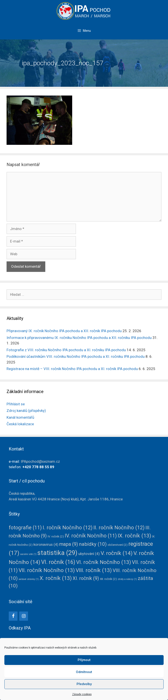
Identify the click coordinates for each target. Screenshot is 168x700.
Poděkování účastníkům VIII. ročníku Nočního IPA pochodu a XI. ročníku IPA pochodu (76, 356)
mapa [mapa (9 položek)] (68, 544)
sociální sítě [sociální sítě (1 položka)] (28, 554)
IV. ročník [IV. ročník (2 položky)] (56, 536)
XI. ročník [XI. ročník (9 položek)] (86, 578)
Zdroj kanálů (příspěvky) (26, 410)
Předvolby (84, 684)
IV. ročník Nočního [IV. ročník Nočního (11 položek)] (91, 536)
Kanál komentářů (20, 417)
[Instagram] (23, 616)
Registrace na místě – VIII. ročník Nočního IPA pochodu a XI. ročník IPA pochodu (72, 369)
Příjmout (84, 660)
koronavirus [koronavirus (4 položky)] (45, 544)
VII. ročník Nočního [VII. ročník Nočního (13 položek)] (47, 570)
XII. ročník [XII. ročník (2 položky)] (108, 579)
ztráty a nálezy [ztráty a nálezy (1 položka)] (127, 579)
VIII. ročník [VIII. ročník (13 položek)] (94, 570)
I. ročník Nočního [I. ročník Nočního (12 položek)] (68, 528)
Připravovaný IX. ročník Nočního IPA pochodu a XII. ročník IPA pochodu (64, 331)
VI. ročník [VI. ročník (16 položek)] (58, 562)
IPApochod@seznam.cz (40, 461)
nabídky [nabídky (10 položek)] (93, 544)
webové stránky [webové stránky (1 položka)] (29, 579)
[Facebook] (13, 616)
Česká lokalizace (20, 424)
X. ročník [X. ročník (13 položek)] (56, 578)
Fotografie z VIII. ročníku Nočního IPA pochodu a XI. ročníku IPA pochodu (66, 350)
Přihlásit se (16, 404)
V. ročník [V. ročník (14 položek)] (117, 553)
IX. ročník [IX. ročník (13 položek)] (134, 536)
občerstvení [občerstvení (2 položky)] (118, 544)
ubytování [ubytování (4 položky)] (89, 553)
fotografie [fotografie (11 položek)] (25, 528)
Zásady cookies (82, 694)
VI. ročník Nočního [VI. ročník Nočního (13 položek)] (103, 562)
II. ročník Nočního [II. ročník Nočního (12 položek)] (119, 528)
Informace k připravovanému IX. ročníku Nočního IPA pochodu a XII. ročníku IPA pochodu (79, 337)
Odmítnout (84, 672)
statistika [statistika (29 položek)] (57, 552)
